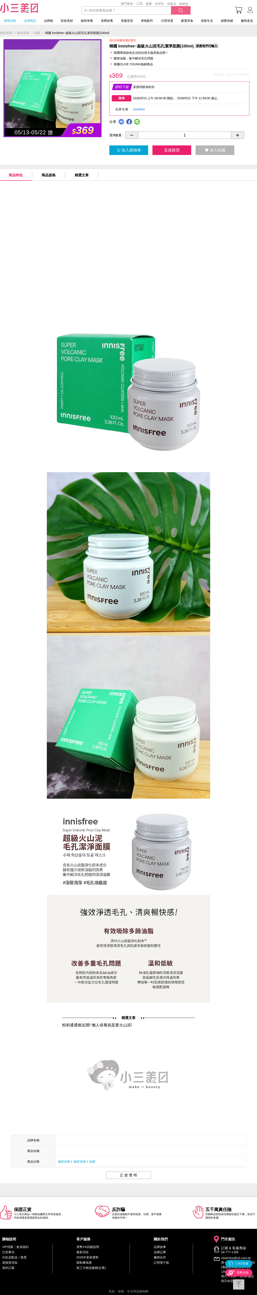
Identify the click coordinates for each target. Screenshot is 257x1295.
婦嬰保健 (227, 20)
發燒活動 (10, 20)
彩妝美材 (67, 20)
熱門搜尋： (128, 3)
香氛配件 (147, 20)
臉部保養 (87, 20)
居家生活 (207, 20)
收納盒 (183, 3)
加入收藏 (215, 150)
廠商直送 (247, 20)
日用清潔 (167, 20)
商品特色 (16, 175)
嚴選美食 (187, 20)
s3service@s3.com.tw (236, 1258)
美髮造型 (127, 20)
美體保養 (107, 20)
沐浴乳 (159, 3)
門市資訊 (228, 1239)
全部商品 (30, 20)
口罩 (140, 3)
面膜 (149, 3)
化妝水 (171, 3)
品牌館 (48, 20)
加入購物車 (129, 150)
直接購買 (172, 150)
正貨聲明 (129, 1175)
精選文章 (82, 175)
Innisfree (139, 109)
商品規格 (49, 175)
